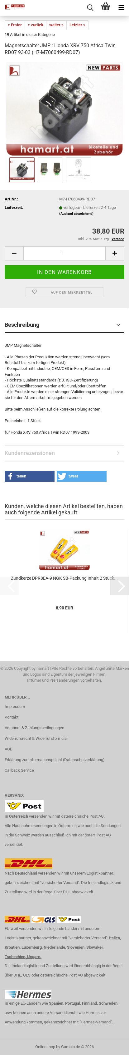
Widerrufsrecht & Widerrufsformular (36, 738)
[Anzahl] (64, 253)
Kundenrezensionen (30, 453)
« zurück (35, 25)
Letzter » (77, 25)
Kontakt (11, 717)
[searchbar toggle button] (90, 8)
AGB (8, 749)
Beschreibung (22, 324)
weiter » (56, 25)
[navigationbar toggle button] (121, 8)
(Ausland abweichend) (76, 214)
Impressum (15, 706)
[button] (14, 253)
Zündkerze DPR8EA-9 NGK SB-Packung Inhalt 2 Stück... (64, 578)
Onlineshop (45, 1046)
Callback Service (19, 770)
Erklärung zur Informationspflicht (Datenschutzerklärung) (55, 759)
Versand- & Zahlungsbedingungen (34, 727)
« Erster (15, 25)
